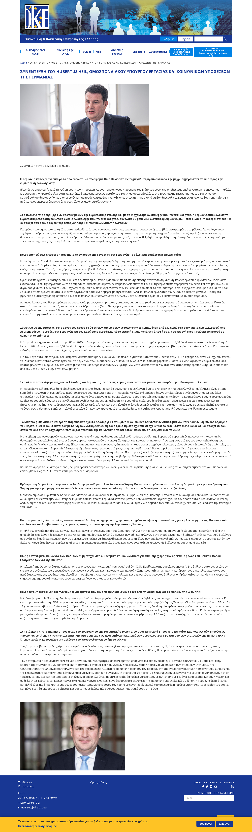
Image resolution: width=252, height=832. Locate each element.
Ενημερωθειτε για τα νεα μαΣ (215, 793)
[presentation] (209, 808)
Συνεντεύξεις (158, 52)
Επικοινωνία (26, 786)
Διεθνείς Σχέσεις (117, 51)
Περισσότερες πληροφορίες (37, 826)
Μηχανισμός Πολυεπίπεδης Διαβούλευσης (181, 52)
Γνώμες (87, 52)
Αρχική (24, 62)
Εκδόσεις (139, 52)
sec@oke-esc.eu (37, 807)
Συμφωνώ (206, 823)
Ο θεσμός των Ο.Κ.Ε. (35, 51)
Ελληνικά (168, 39)
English (185, 39)
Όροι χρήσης (98, 782)
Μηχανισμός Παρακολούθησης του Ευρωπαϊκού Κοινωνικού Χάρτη (213, 52)
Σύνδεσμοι (25, 782)
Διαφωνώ (224, 824)
